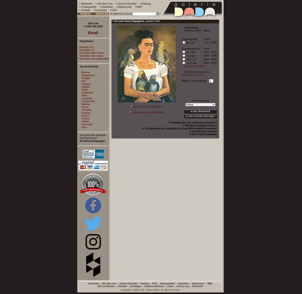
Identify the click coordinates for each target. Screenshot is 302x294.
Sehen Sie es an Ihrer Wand (148, 112)
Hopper (85, 86)
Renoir (85, 115)
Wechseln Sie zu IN (192, 74)
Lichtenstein (88, 101)
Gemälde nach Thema (91, 52)
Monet (84, 107)
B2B (209, 283)
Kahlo (84, 89)
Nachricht (197, 286)
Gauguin (86, 83)
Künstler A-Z (85, 47)
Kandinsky (87, 92)
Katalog (144, 283)
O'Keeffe (86, 109)
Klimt (84, 95)
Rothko (85, 121)
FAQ (154, 283)
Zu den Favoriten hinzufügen (200, 116)
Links (170, 286)
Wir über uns (109, 283)
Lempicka (86, 98)
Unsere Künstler (128, 283)
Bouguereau (88, 75)
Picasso (85, 112)
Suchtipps (135, 286)
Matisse (85, 104)
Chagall (85, 78)
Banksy (85, 72)
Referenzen (198, 283)
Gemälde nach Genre (90, 55)
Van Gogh (87, 124)
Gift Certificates (106, 286)
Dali (83, 81)
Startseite (93, 283)
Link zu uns (182, 286)
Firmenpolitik (167, 283)
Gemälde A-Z (86, 50)
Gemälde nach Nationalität (93, 58)
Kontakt (122, 286)
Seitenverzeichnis (154, 286)
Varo (84, 127)
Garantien (183, 283)
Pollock (85, 118)
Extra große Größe (194, 66)
